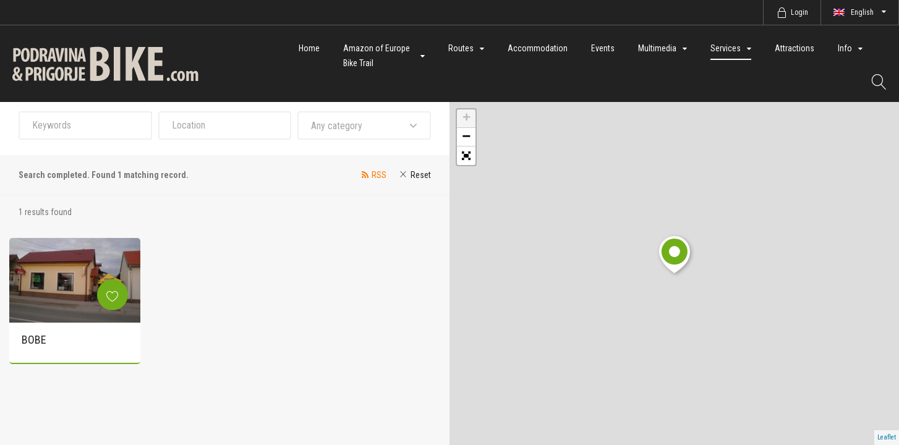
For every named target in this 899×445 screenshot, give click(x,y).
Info (845, 48)
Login (799, 12)
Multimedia (657, 48)
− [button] (466, 137)
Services (725, 48)
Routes (461, 48)
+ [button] (466, 118)
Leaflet (886, 437)
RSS (379, 175)
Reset (421, 175)
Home (309, 48)
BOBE (34, 339)
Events (603, 48)
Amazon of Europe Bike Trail (376, 55)
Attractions (794, 48)
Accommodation (538, 48)
